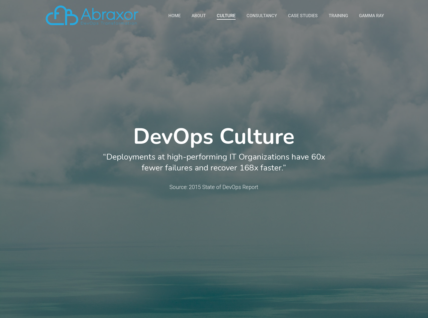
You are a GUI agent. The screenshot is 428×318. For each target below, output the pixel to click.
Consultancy (261, 16)
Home (174, 16)
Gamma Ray (371, 16)
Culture (226, 16)
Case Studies (303, 16)
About (199, 16)
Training (338, 16)
